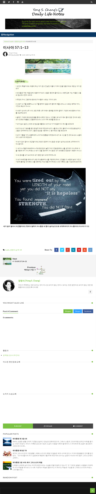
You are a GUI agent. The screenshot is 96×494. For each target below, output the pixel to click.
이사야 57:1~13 (15, 47)
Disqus (77, 303)
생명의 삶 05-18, (30, 55)
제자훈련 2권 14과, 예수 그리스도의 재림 (27, 454)
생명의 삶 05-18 (20, 41)
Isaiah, (24, 55)
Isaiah (11, 41)
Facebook (87, 303)
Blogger (68, 303)
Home (6, 41)
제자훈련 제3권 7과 (20, 442)
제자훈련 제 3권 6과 (20, 430)
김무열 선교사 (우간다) (11, 347)
